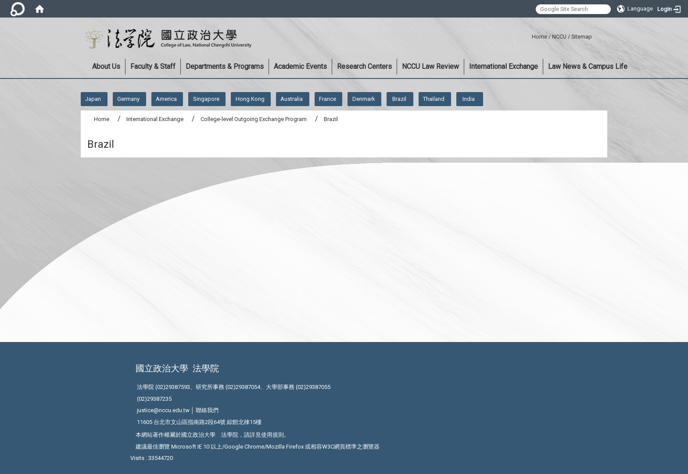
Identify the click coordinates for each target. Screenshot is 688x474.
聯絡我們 (207, 410)
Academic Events (300, 66)
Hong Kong (250, 99)
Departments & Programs (225, 66)
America (166, 99)
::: (528, 35)
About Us (106, 66)
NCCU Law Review (430, 66)
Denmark (363, 99)
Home (539, 36)
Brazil (399, 99)
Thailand (433, 99)
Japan (93, 99)
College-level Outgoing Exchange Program (254, 119)
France (327, 99)
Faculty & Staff (153, 66)
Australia (291, 99)
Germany (128, 99)
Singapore (206, 99)
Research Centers (364, 66)
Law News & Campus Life (587, 66)
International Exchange (503, 66)
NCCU (559, 36)
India (468, 99)
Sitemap (581, 36)
